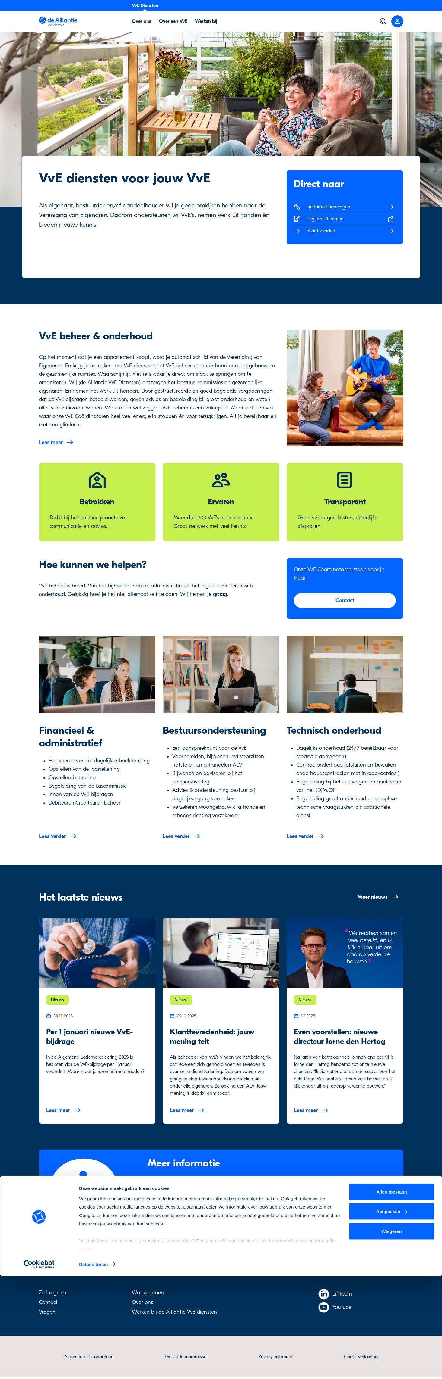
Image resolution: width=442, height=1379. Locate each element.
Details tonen (93, 1367)
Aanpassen (392, 1314)
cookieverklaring (287, 1343)
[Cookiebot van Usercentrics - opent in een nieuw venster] (39, 1367)
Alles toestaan (391, 1294)
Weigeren (391, 1334)
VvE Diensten (145, 5)
